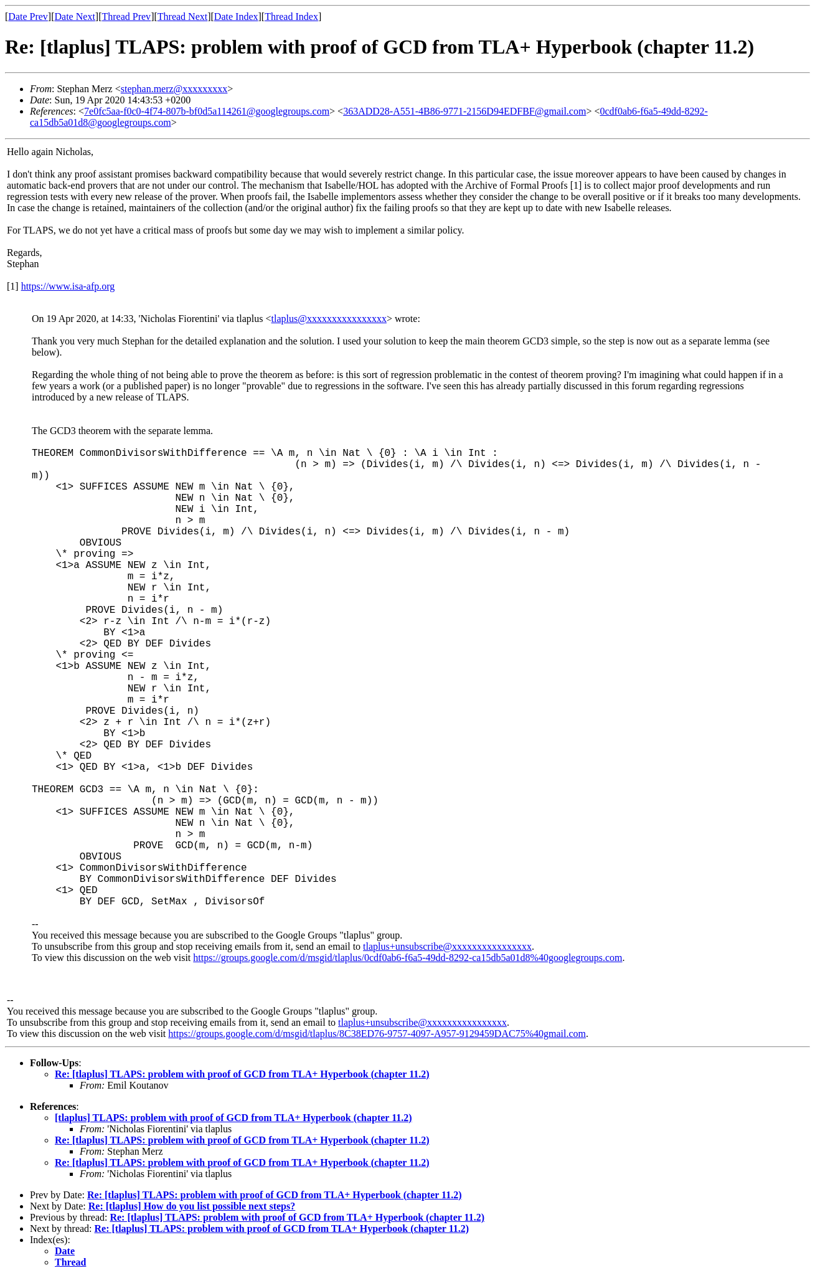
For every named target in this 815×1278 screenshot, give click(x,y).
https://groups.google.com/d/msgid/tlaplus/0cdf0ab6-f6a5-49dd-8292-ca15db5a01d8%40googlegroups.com (407, 957)
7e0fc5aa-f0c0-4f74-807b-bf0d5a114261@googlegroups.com (206, 111)
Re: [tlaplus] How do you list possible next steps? (191, 1206)
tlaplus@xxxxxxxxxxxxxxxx (329, 318)
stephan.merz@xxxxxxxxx (174, 88)
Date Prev (28, 16)
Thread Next (182, 16)
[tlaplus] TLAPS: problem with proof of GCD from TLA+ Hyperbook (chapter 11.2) (233, 1117)
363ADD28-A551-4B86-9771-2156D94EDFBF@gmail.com (464, 111)
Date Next (75, 16)
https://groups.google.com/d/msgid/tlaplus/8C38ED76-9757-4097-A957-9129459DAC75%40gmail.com (377, 1033)
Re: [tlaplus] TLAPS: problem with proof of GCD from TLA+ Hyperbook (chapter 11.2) (242, 1074)
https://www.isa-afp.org (68, 286)
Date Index (236, 16)
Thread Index (291, 16)
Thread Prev (126, 16)
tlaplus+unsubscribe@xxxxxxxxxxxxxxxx (447, 946)
